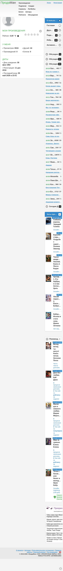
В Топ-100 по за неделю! (56, 407)
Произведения (24, 3)
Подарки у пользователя (54, 47)
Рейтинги (22, 15)
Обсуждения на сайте (55, 76)
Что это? (18, 48)
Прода (8, 2)
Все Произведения (40, 43)
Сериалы (22, 9)
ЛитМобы (31, 9)
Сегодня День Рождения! (55, 219)
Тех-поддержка (52, 564)
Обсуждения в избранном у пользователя (55, 66)
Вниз (60, 568)
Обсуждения (33, 15)
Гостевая (51, 38)
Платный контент (39, 564)
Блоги (21, 12)
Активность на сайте (54, 57)
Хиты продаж (54, 226)
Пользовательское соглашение (43, 562)
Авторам (27, 562)
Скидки (31, 6)
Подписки (22, 6)
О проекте (19, 562)
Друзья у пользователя (54, 42)
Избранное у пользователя (54, 52)
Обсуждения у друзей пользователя (55, 71)
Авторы (28, 12)
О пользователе (54, 33)
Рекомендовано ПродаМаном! (55, 351)
